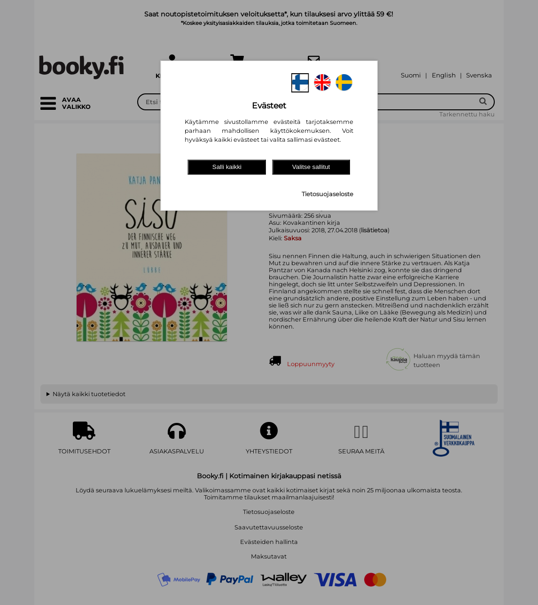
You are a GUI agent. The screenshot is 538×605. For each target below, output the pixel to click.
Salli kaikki (227, 166)
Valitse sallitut (311, 166)
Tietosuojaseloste (327, 194)
